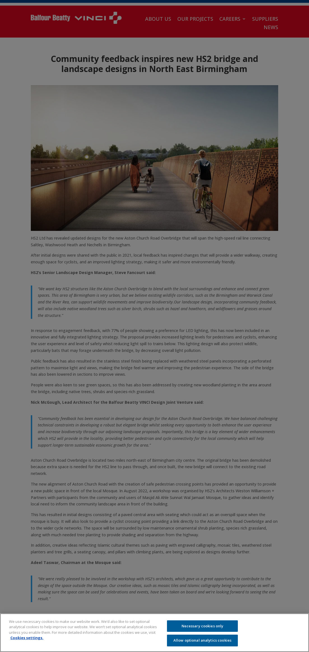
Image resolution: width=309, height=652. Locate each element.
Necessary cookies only (203, 625)
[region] (154, 632)
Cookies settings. (26, 637)
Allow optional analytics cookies (202, 640)
